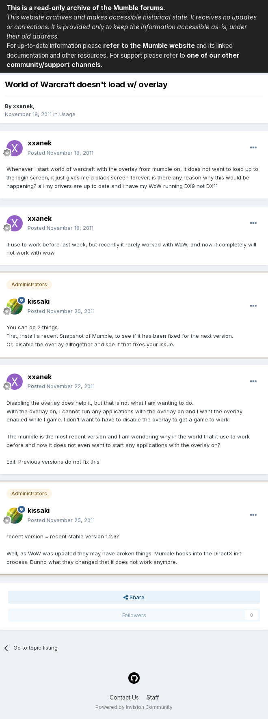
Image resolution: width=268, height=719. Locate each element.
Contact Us (124, 697)
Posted (60, 152)
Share (134, 597)
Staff (153, 697)
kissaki (39, 301)
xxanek (23, 106)
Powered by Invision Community (134, 707)
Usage (67, 114)
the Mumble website (162, 46)
